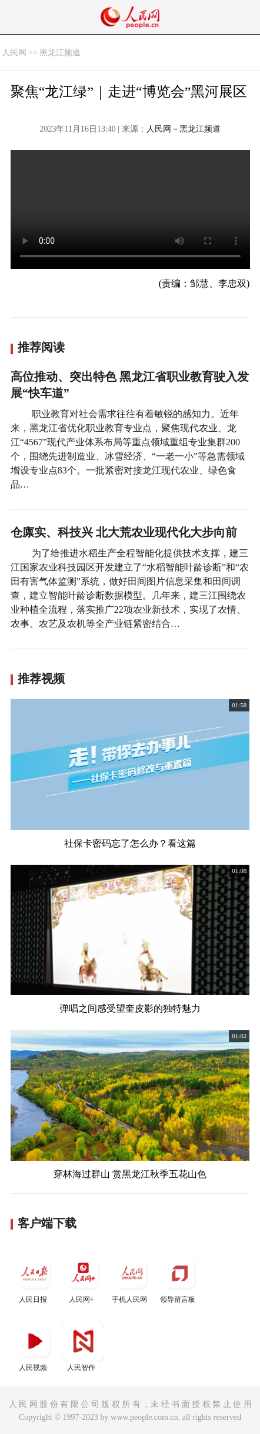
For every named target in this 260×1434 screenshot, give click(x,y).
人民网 (14, 52)
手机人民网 (131, 1278)
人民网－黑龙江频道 (183, 129)
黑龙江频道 (60, 52)
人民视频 (34, 1346)
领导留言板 (179, 1278)
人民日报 (34, 1278)
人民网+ (83, 1278)
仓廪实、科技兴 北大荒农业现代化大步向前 (124, 532)
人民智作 (83, 1346)
